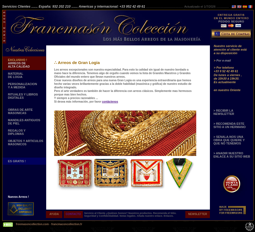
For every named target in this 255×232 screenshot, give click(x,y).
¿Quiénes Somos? (117, 213)
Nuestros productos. (140, 213)
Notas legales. (128, 215)
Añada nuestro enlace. (150, 215)
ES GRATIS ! (17, 161)
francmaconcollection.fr (66, 224)
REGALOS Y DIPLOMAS (17, 132)
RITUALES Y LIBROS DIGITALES (23, 96)
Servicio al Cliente (94, 213)
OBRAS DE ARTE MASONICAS (20, 111)
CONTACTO (73, 214)
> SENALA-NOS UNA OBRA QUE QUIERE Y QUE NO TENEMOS (229, 140)
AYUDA (54, 214)
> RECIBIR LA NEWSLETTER (223, 112)
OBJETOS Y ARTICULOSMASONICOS (25, 142)
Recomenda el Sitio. (165, 213)
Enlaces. (169, 215)
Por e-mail (223, 60)
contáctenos (110, 101)
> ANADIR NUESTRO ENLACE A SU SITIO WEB (231, 155)
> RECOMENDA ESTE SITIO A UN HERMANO (229, 125)
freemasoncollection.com (32, 224)
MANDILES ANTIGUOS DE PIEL (24, 121)
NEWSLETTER (197, 214)
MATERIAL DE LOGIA (15, 75)
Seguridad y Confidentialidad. (102, 215)
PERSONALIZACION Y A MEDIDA (22, 85)
